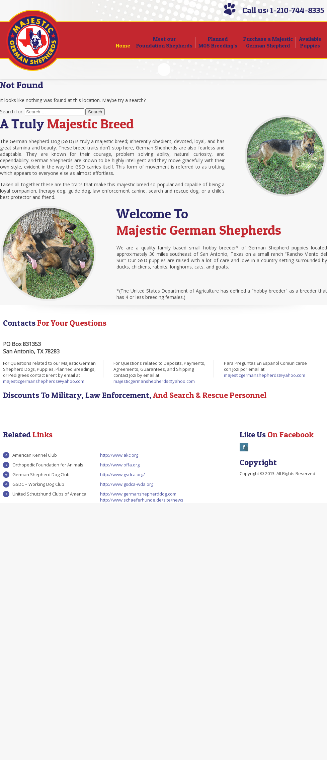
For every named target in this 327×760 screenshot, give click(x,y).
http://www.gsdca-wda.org (126, 484)
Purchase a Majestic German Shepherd (268, 42)
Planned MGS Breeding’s (217, 42)
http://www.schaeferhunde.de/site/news (141, 500)
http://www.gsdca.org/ (122, 474)
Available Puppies (310, 42)
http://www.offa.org (120, 465)
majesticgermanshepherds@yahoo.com (43, 381)
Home (123, 45)
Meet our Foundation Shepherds (164, 42)
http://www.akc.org (119, 455)
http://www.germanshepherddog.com (138, 494)
